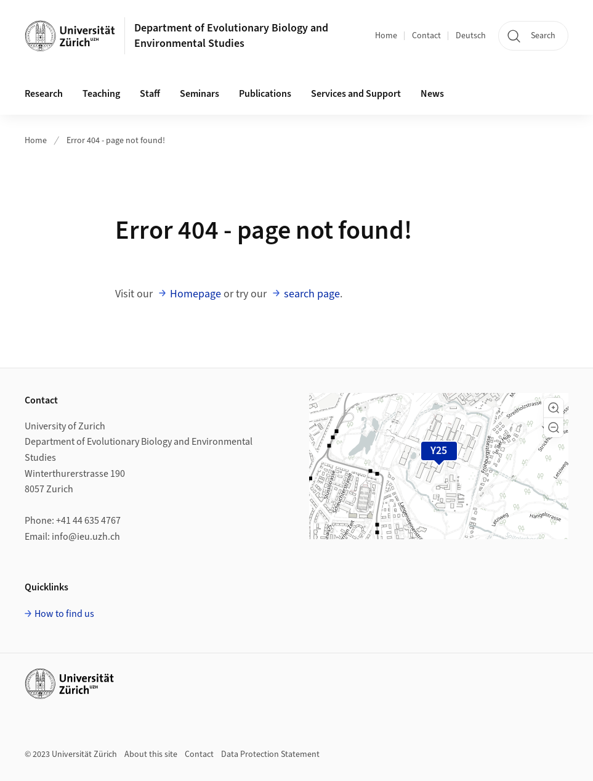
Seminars (199, 94)
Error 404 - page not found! (116, 140)
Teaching (101, 94)
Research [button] (44, 94)
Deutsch (471, 36)
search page (312, 294)
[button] (553, 408)
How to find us (64, 614)
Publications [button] (265, 94)
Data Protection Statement (270, 754)
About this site (150, 754)
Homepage (195, 294)
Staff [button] (150, 94)
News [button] (432, 94)
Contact (426, 36)
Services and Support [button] (356, 94)
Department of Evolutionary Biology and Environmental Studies (231, 35)
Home (386, 36)
